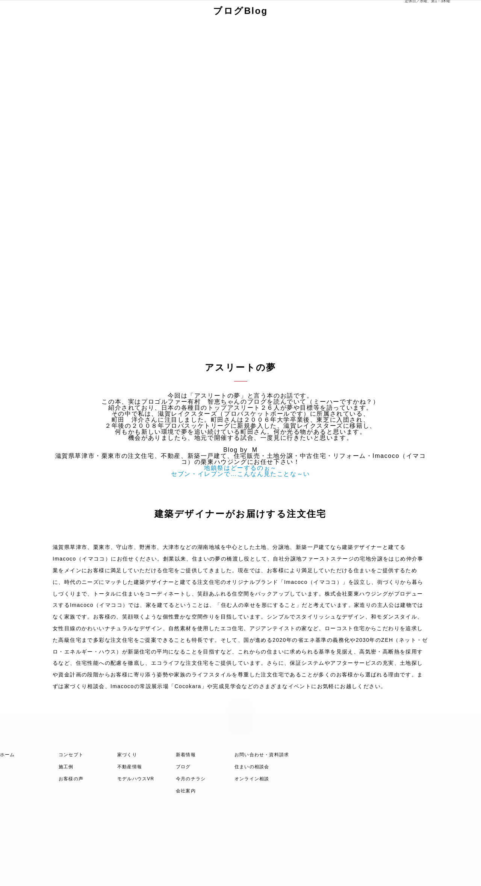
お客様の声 (71, 778)
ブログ (183, 766)
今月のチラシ (191, 778)
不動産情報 (129, 766)
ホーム (7, 754)
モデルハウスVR (135, 778)
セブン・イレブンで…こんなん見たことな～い (240, 474)
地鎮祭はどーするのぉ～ (240, 468)
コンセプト (71, 754)
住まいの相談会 (251, 766)
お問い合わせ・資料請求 (261, 754)
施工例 (66, 766)
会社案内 (186, 790)
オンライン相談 (251, 778)
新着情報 (186, 754)
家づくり (127, 754)
